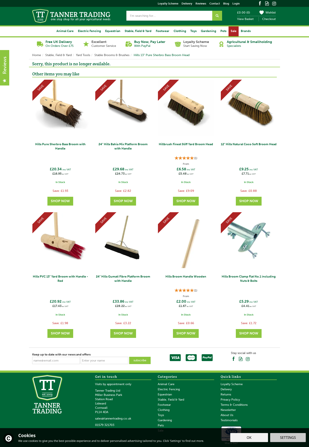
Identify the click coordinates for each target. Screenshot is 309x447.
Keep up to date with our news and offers (61, 354)
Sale (233, 31)
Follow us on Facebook (260, 3)
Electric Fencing (169, 389)
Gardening (165, 420)
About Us (227, 415)
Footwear (164, 405)
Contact (214, 3)
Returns (226, 394)
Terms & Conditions (234, 405)
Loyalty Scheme (232, 384)
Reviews (200, 3)
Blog (226, 3)
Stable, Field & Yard (171, 399)
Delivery (226, 389)
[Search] (169, 16)
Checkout (269, 19)
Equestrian (165, 394)
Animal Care (166, 384)
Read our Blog (267, 3)
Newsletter (228, 410)
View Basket (245, 19)
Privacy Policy (230, 399)
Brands (246, 31)
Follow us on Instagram (274, 3)
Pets (161, 425)
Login (236, 3)
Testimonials (229, 420)
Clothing (164, 410)
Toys (161, 415)
